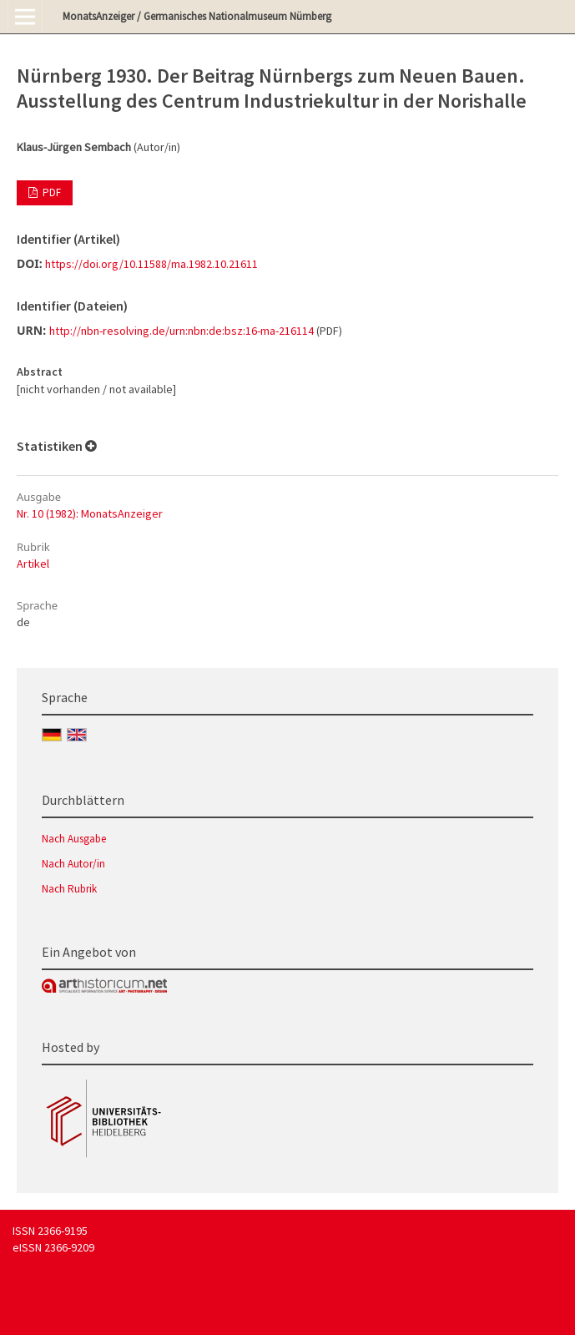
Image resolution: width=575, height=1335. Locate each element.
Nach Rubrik (69, 889)
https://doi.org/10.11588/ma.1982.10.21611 (151, 263)
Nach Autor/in (73, 864)
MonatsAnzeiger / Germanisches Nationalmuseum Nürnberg (197, 16)
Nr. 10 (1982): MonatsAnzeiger (90, 513)
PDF (50, 192)
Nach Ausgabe (74, 839)
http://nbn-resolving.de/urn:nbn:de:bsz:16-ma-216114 (181, 330)
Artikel (33, 563)
